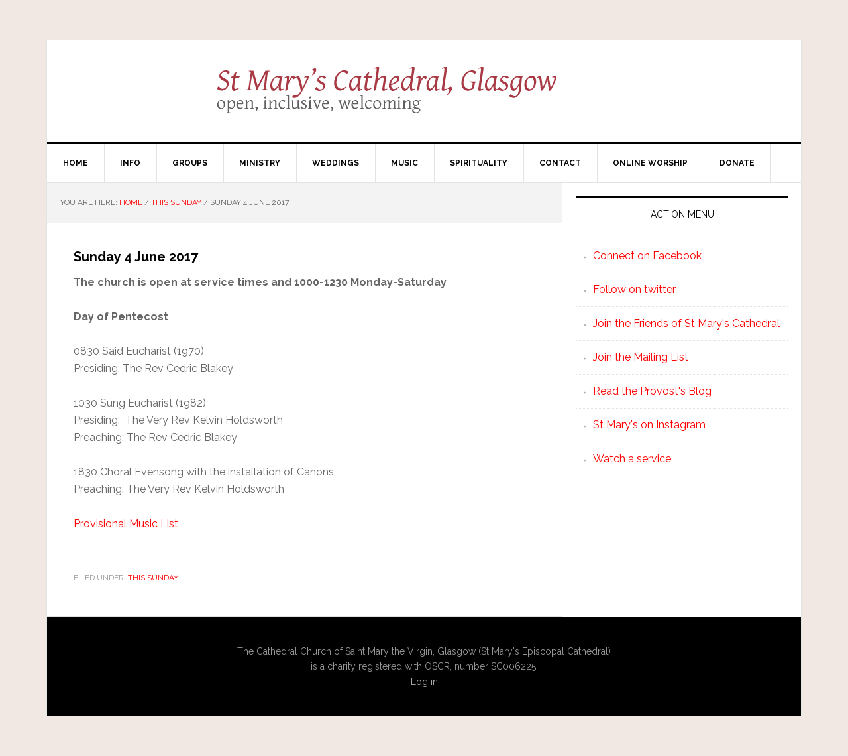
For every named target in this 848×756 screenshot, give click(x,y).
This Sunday (153, 577)
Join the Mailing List (640, 357)
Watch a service (632, 458)
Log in (424, 681)
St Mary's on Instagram (649, 424)
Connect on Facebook (647, 255)
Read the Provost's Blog (652, 391)
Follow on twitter (634, 289)
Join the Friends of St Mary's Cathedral (686, 323)
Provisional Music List (126, 523)
